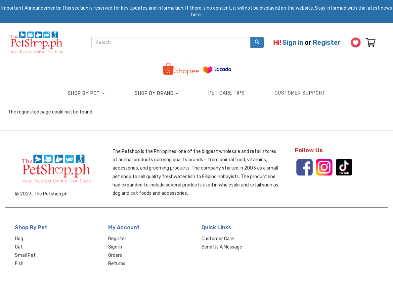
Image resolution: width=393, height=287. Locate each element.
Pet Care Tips (226, 93)
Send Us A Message (221, 247)
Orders (115, 255)
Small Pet (25, 255)
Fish (19, 263)
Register (327, 42)
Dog (19, 239)
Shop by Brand (154, 93)
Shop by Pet (84, 93)
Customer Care (217, 239)
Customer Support (300, 93)
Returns (116, 263)
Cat (19, 247)
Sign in (293, 42)
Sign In (115, 247)
